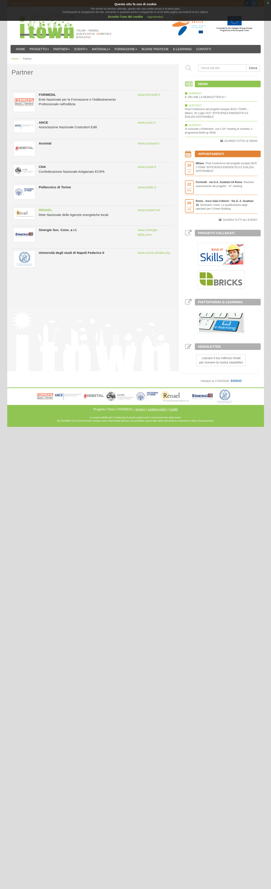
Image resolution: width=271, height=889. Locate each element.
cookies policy (157, 409)
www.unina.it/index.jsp (154, 253)
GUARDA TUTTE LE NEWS (240, 141)
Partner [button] (61, 49)
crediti (173, 409)
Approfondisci (155, 16)
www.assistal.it (148, 143)
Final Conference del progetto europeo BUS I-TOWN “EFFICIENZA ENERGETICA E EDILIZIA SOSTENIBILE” (226, 167)
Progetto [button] (39, 49)
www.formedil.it (149, 94)
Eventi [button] (81, 49)
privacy (140, 409)
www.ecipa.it (147, 167)
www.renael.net (149, 210)
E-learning (182, 49)
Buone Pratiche (155, 49)
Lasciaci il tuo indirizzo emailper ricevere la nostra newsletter (221, 360)
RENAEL (45, 210)
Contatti (203, 49)
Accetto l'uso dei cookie (125, 16)
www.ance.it (146, 122)
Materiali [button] (101, 49)
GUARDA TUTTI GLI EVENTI (240, 219)
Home (20, 49)
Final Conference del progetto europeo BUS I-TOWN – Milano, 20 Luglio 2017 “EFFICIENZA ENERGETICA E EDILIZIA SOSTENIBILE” (217, 113)
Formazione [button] (126, 49)
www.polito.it (147, 187)
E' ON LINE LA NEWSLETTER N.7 (205, 97)
